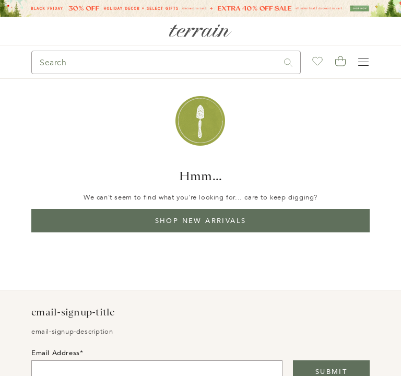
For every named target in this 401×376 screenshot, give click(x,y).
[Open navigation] (363, 62)
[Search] (154, 62)
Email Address (55, 353)
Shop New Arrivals (200, 221)
